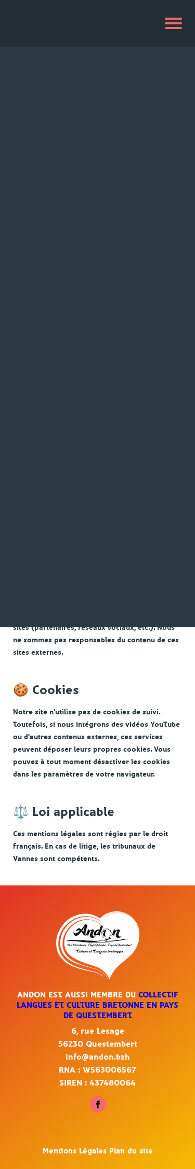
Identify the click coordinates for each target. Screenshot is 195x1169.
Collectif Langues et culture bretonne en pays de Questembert (97, 1005)
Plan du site (131, 1151)
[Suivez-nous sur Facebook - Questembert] (97, 1110)
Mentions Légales (76, 1151)
